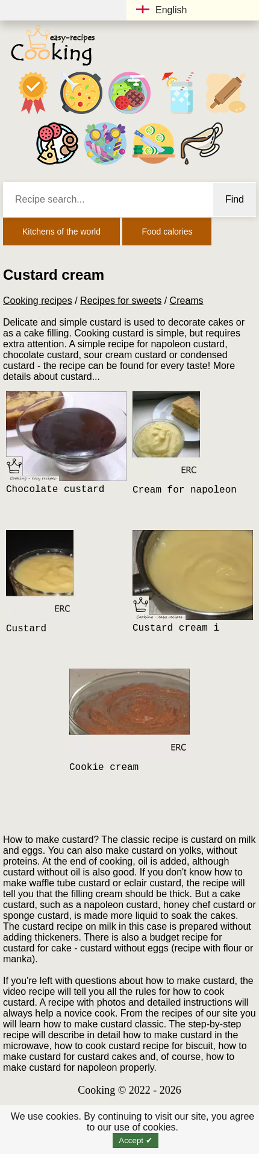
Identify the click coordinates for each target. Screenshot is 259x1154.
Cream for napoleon (185, 490)
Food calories (167, 231)
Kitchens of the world (61, 231)
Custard (26, 628)
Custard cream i (176, 628)
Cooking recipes (37, 300)
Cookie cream (104, 767)
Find (234, 199)
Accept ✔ (135, 1140)
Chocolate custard (55, 489)
